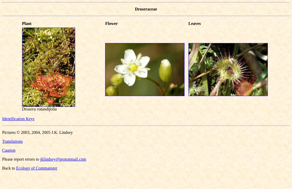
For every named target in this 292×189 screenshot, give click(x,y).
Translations (12, 141)
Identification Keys (18, 119)
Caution (9, 150)
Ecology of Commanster (36, 168)
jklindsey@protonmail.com (63, 159)
